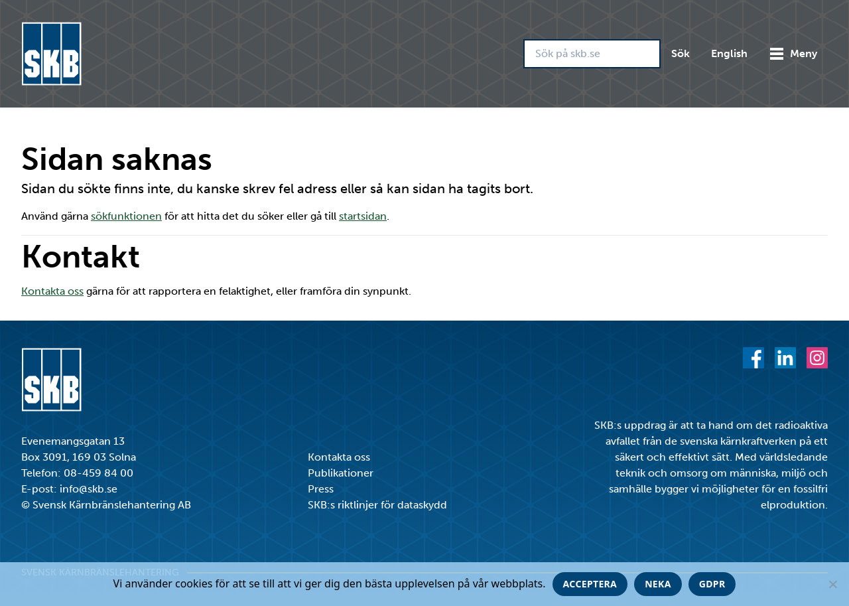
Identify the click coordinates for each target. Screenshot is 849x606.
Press (321, 489)
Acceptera (590, 583)
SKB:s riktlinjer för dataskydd (377, 504)
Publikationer (340, 473)
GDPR (712, 583)
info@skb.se (88, 489)
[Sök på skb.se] (592, 53)
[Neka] (832, 584)
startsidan (363, 216)
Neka (658, 583)
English (729, 53)
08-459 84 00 (98, 473)
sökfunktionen (126, 216)
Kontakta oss (52, 291)
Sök (680, 53)
